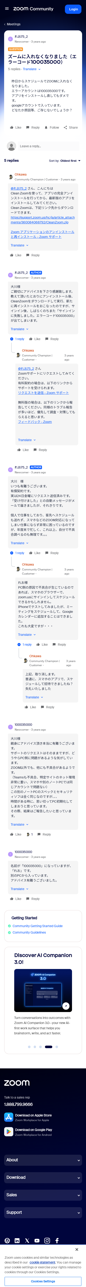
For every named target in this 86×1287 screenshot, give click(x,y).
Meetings (13, 24)
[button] (7, 9)
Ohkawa (21, 174)
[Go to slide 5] (57, 1047)
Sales (11, 1195)
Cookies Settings (43, 1281)
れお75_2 (21, 37)
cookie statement (42, 1262)
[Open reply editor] (43, 146)
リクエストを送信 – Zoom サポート (43, 393)
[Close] (76, 1249)
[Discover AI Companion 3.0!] (43, 996)
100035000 (23, 725)
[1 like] (29, 834)
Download (15, 1177)
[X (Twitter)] (27, 1240)
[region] (43, 1265)
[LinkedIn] (17, 1240)
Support (14, 1212)
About (12, 1160)
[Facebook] (57, 1240)
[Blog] (7, 1240)
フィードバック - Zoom (35, 422)
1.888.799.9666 (18, 1104)
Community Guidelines (29, 932)
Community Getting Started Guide (38, 926)
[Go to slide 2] (35, 1047)
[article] (43, 215)
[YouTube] (37, 1240)
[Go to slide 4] (48, 1047)
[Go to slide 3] (41, 1047)
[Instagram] (47, 1240)
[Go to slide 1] (29, 1047)
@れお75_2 (19, 188)
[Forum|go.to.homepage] (33, 9)
